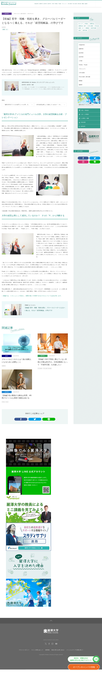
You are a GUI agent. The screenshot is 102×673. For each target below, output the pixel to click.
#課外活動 (85, 30)
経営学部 (49, 3)
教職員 (83, 3)
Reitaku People (58, 3)
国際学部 (41, 3)
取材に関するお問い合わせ (57, 653)
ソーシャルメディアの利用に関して (74, 653)
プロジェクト (64, 3)
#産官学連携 (93, 28)
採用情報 (47, 653)
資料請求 (92, 4)
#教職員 (87, 28)
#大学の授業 (90, 25)
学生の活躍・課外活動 (77, 3)
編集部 (86, 3)
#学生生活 (97, 25)
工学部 (53, 3)
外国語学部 (36, 3)
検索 (99, 4)
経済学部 (45, 3)
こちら (31, 306)
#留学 (79, 30)
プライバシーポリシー (24, 653)
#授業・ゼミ (5, 29)
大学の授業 (70, 3)
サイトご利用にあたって (37, 653)
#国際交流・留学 (82, 25)
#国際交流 (92, 23)
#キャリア (80, 23)
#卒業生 (86, 23)
